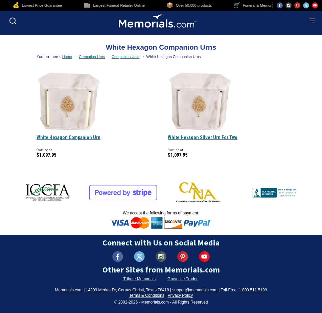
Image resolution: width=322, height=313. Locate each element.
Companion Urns (126, 57)
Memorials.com (69, 290)
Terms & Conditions (146, 295)
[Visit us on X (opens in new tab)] (306, 5)
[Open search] (13, 21)
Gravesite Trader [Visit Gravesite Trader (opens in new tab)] (182, 279)
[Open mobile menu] (312, 21)
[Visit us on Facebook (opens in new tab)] (280, 5)
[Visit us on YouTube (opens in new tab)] (315, 5)
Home (67, 57)
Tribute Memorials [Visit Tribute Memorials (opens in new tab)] (139, 279)
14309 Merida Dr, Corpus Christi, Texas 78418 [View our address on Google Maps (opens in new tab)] (127, 290)
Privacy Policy (180, 295)
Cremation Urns (92, 57)
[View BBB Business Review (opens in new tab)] (275, 192)
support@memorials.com (194, 290)
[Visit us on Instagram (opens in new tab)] (288, 5)
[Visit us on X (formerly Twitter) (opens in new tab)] (139, 256)
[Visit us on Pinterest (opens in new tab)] (297, 5)
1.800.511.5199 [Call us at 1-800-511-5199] (253, 290)
